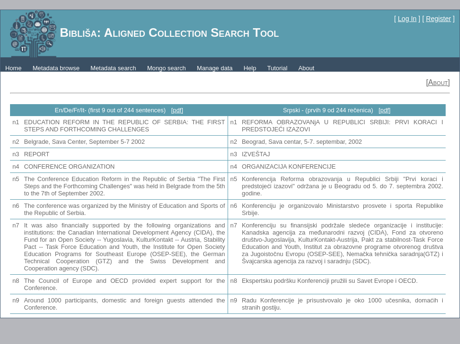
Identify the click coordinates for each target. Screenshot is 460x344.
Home (13, 68)
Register (438, 18)
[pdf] (177, 110)
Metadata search (113, 68)
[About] (438, 82)
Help (249, 68)
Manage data (215, 68)
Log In (407, 18)
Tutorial (277, 68)
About (306, 68)
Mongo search (166, 68)
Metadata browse (56, 68)
